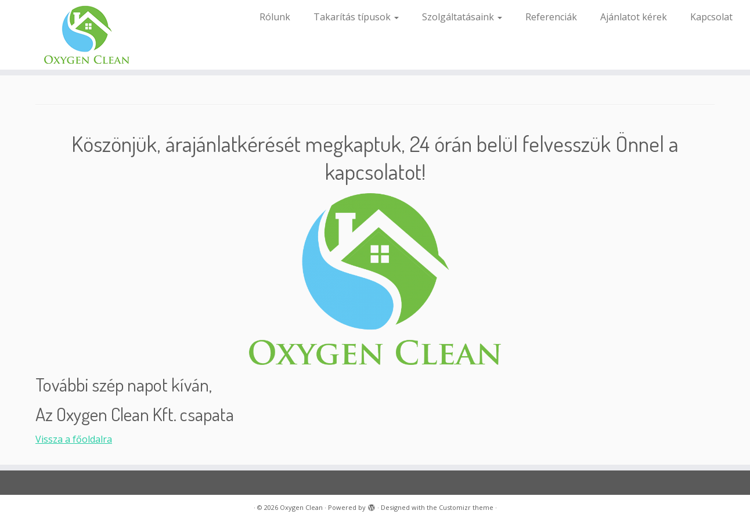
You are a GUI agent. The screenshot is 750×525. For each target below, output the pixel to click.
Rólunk (274, 16)
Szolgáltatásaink (462, 16)
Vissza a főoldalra (73, 439)
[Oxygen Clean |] (86, 35)
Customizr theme (466, 507)
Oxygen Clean (301, 507)
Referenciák (551, 16)
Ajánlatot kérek (633, 16)
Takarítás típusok (356, 16)
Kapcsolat (711, 16)
